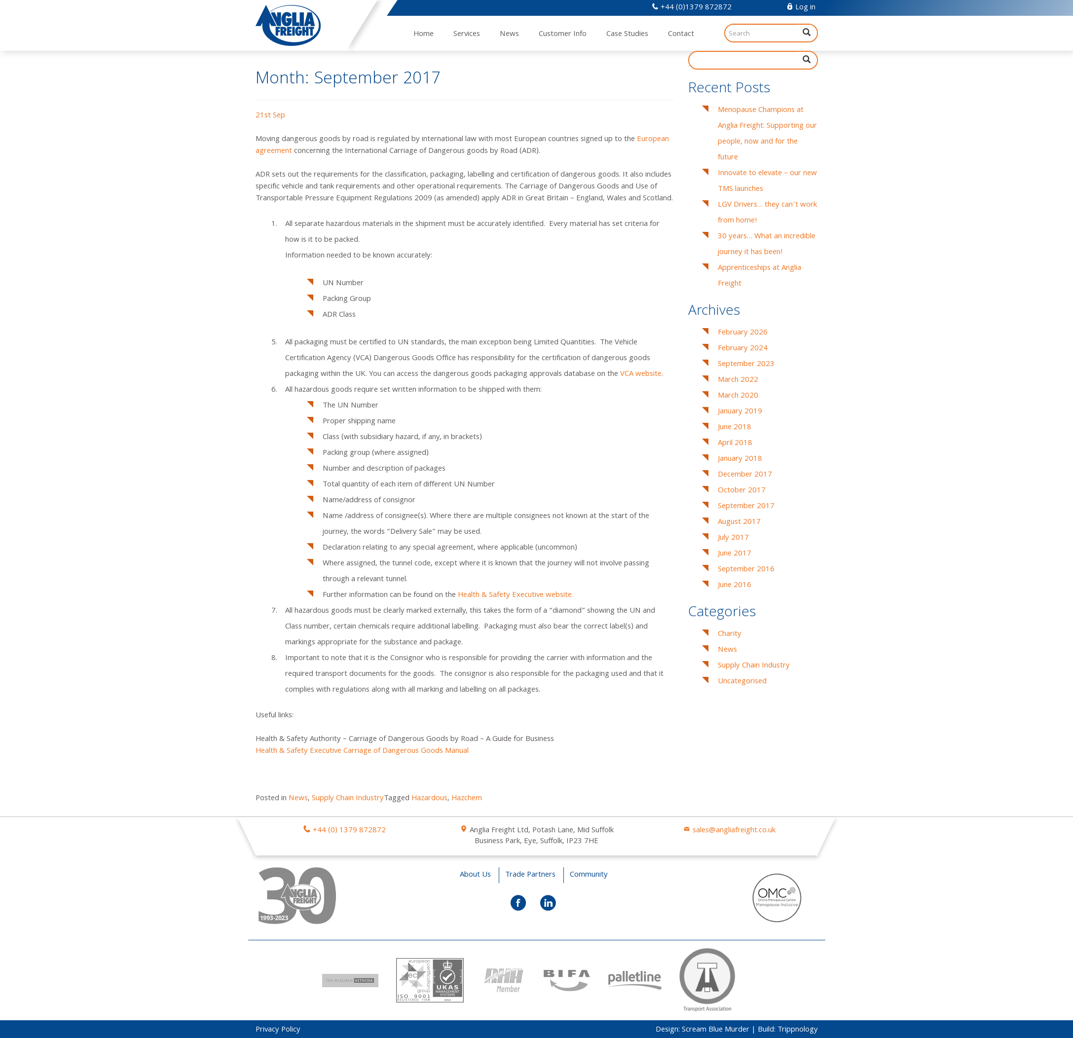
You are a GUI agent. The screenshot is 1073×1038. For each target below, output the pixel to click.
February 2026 (743, 333)
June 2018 (734, 427)
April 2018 (735, 443)
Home (423, 34)
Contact (681, 34)
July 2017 (733, 538)
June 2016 (734, 585)
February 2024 (743, 348)
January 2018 (740, 459)
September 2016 (746, 569)
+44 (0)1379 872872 (692, 7)
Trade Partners (530, 875)
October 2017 (742, 490)
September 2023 (746, 364)
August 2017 (739, 522)
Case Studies (627, 34)
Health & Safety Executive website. (515, 595)
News (509, 34)
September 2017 (746, 506)
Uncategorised (742, 681)
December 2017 (745, 475)
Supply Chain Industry (348, 798)
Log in (800, 7)
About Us (475, 875)
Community (589, 875)
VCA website (641, 374)
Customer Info (563, 34)
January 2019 (740, 412)
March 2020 (738, 396)
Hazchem (466, 798)
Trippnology (797, 1030)
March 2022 (738, 380)
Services (466, 34)
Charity (729, 634)
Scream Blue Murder (715, 1030)
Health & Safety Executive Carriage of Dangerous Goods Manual (362, 751)
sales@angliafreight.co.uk (734, 830)
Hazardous (429, 798)
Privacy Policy (278, 1030)
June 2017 (734, 554)
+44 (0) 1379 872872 (349, 830)
